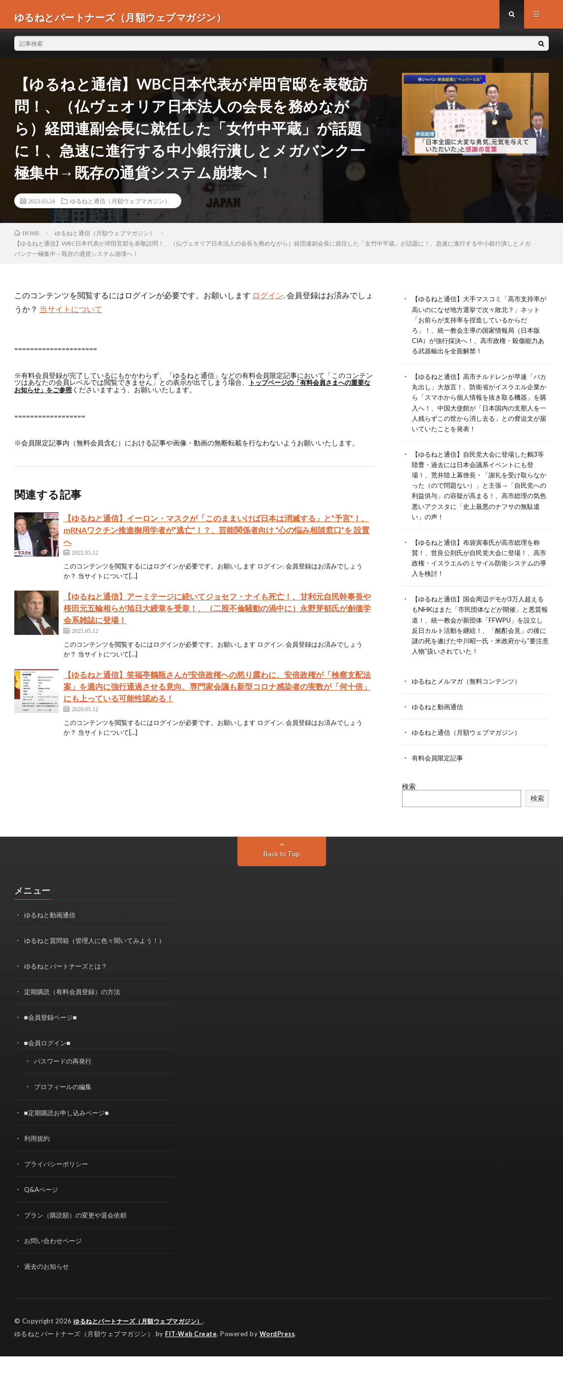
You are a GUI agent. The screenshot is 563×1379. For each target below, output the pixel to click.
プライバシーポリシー (58, 1187)
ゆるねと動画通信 (439, 721)
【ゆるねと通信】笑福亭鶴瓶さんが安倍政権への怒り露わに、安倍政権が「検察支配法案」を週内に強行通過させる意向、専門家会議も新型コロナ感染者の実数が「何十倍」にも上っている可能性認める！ (217, 691)
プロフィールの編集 (65, 1110)
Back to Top (281, 867)
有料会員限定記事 (439, 772)
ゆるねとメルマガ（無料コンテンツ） (470, 695)
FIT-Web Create (191, 1357)
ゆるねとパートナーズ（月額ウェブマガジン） (143, 1344)
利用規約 (38, 1162)
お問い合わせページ (55, 1264)
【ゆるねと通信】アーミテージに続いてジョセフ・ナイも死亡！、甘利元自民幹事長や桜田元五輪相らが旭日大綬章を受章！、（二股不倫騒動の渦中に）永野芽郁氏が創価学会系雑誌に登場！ (217, 613)
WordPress (280, 1357)
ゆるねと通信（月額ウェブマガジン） (120, 207)
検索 (409, 800)
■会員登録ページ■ (52, 1041)
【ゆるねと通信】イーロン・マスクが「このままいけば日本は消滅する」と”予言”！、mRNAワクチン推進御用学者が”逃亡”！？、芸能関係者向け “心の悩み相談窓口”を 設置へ (216, 535)
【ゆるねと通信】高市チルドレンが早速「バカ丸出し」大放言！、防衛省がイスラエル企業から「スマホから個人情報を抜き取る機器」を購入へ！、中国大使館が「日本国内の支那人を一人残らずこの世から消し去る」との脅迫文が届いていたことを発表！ (477, 412)
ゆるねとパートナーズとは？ (69, 990)
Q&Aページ (42, 1213)
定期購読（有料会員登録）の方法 (76, 1015)
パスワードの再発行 (65, 1085)
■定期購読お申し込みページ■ (69, 1136)
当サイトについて (70, 314)
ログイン (268, 301)
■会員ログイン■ (49, 1067)
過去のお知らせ (48, 1289)
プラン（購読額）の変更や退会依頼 (79, 1238)
